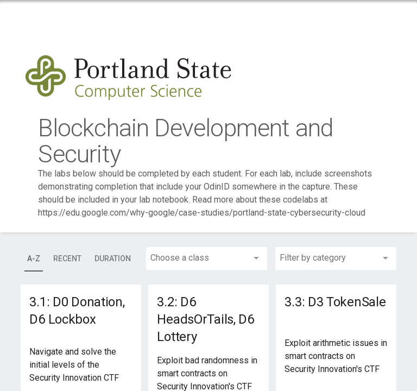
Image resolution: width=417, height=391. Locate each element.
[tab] (33, 258)
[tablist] (79, 258)
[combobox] (206, 258)
